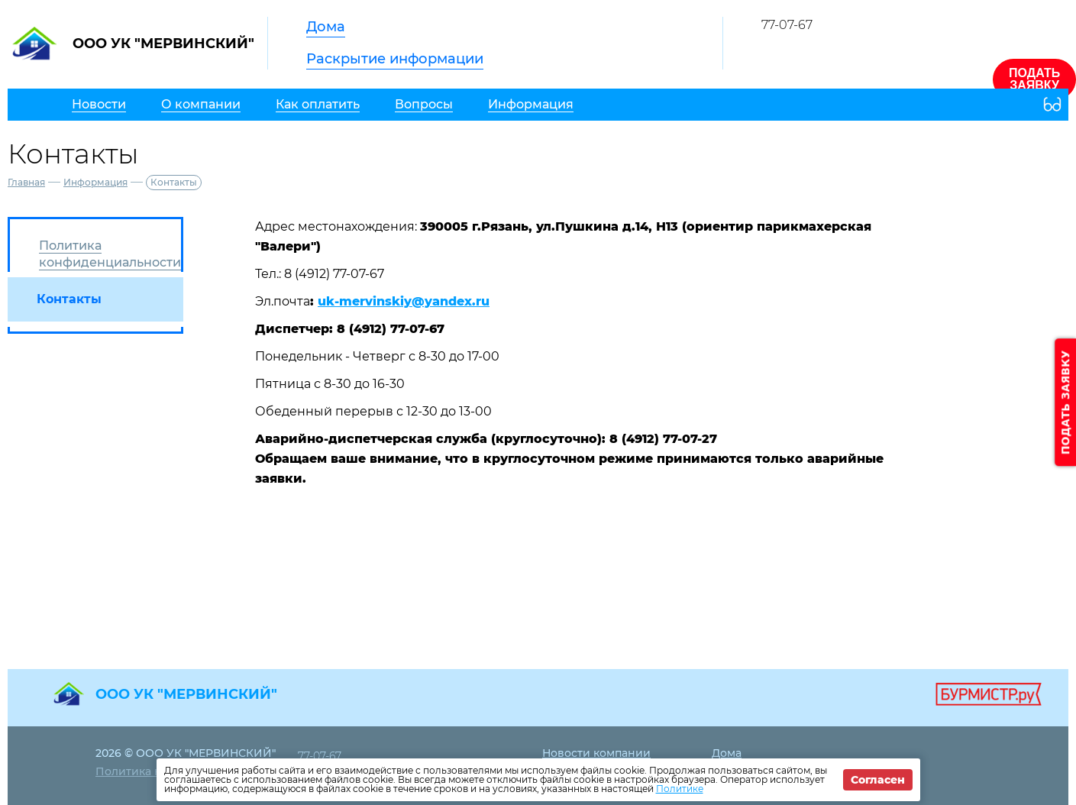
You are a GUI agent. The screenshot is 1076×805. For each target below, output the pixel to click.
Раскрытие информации (394, 58)
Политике (679, 788)
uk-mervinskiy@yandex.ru (404, 301)
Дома (325, 26)
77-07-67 (787, 25)
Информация (95, 182)
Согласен (878, 780)
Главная (26, 182)
